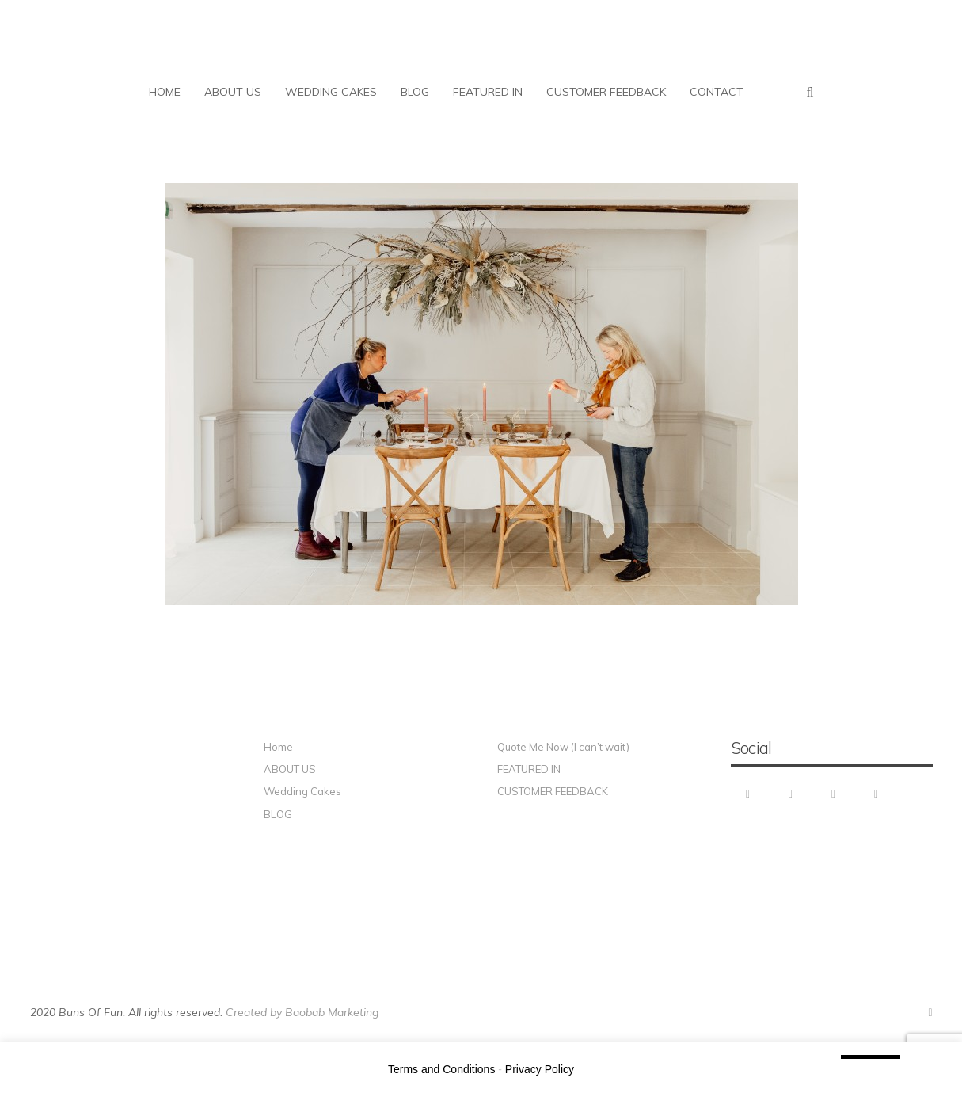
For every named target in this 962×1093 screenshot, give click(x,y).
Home (278, 747)
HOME (165, 92)
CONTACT (716, 92)
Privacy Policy (539, 1069)
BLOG (415, 92)
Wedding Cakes (302, 791)
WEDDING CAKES (331, 92)
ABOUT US (232, 92)
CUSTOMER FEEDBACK (606, 92)
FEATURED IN (488, 92)
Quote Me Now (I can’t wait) (563, 747)
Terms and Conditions (441, 1069)
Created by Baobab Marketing (302, 1012)
